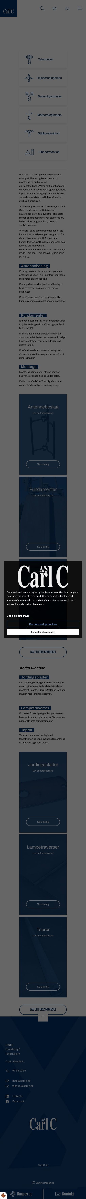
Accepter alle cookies (43, 632)
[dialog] (43, 599)
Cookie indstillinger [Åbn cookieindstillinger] (18, 615)
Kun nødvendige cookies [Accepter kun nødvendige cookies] (43, 624)
